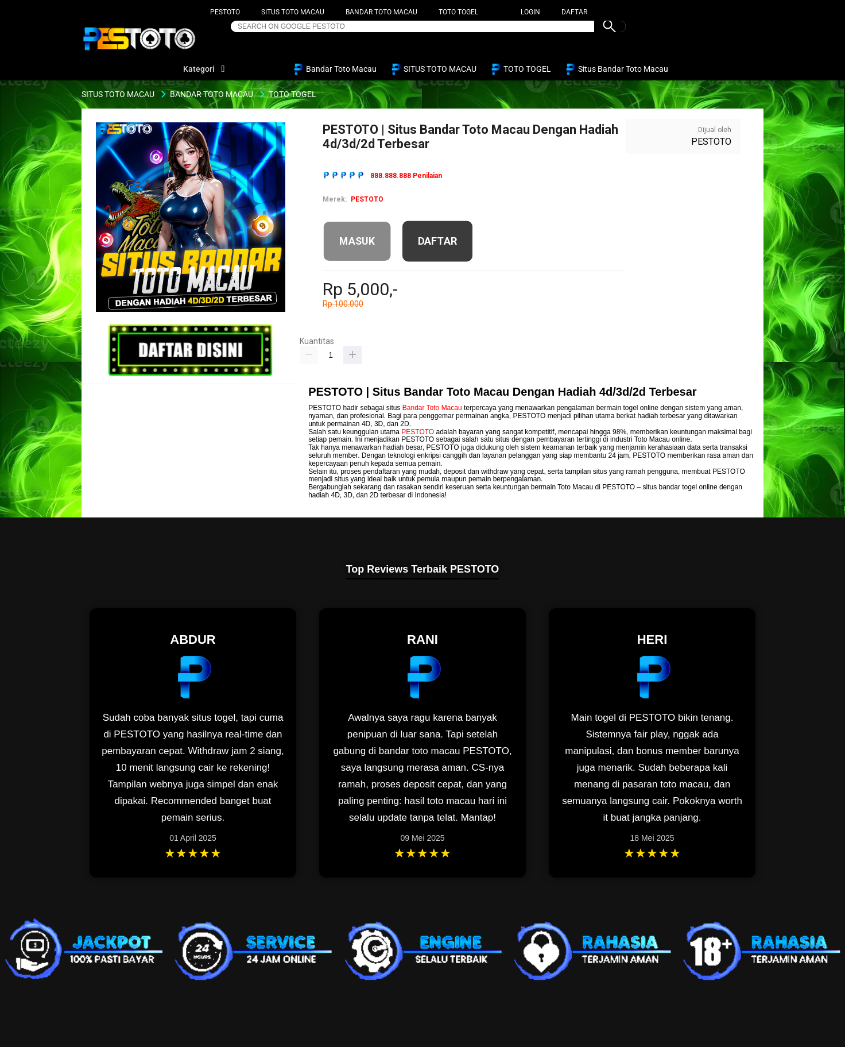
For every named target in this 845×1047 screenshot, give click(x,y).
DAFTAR (574, 12)
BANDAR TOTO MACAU (381, 12)
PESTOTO (225, 12)
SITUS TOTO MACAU (292, 12)
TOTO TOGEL (458, 12)
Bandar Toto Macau (432, 408)
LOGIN (530, 12)
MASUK (357, 241)
